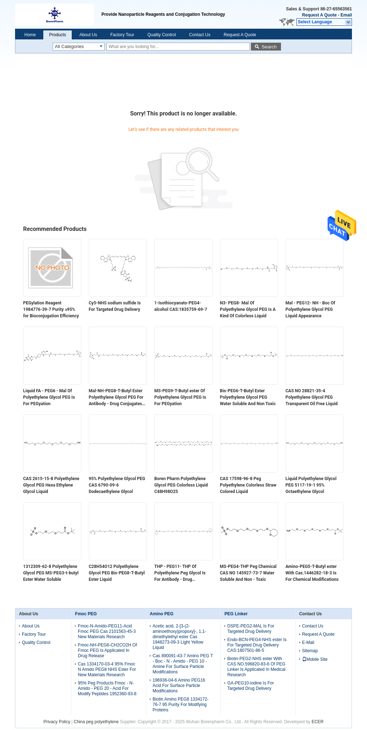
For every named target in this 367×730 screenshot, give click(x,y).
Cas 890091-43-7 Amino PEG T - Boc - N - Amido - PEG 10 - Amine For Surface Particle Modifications (183, 663)
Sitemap (310, 650)
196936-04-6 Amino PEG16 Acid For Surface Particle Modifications (179, 685)
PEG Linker (236, 613)
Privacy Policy (56, 721)
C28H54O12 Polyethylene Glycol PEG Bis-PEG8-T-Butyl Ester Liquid (117, 573)
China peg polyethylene (96, 721)
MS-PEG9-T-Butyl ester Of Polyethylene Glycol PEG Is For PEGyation (180, 397)
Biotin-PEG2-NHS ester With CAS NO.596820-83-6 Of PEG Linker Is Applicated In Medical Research (256, 666)
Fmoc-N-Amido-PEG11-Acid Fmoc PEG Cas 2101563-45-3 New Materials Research (106, 631)
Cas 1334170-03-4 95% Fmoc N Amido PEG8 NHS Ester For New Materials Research (107, 669)
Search (269, 46)
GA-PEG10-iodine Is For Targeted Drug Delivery (250, 686)
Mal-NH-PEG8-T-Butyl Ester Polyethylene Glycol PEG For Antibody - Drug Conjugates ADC (116, 397)
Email (346, 15)
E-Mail (308, 642)
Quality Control (161, 34)
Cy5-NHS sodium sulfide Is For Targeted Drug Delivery (115, 306)
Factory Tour (122, 34)
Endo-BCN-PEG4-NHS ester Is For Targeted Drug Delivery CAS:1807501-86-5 (256, 645)
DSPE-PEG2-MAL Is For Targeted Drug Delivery (250, 629)
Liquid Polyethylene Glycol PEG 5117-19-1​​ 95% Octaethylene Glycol (311, 485)
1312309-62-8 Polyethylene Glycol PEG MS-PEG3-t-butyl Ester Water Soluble (51, 573)
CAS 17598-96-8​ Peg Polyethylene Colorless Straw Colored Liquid (248, 485)
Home (30, 34)
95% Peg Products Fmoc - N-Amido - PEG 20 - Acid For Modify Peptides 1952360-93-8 (107, 688)
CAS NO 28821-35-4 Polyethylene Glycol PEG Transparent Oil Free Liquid (312, 397)
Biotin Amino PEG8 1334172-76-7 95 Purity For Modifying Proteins (181, 704)
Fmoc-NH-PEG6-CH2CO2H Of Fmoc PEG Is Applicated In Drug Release (107, 650)
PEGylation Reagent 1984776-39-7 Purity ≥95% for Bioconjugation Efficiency (51, 309)
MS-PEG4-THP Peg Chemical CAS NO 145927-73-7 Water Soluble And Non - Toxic (248, 573)
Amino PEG (161, 613)
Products (57, 34)
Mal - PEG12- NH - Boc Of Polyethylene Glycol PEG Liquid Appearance (310, 309)
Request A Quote (319, 15)
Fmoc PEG (86, 613)
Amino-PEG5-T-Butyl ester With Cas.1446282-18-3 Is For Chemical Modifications (312, 573)
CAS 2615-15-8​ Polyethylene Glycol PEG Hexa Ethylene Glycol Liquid (51, 485)
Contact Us (199, 34)
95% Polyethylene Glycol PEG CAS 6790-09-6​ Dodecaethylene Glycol (117, 485)
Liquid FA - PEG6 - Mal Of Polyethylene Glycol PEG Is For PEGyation (49, 397)
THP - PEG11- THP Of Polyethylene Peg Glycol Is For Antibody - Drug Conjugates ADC (180, 573)
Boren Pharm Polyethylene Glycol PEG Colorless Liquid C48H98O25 (181, 485)
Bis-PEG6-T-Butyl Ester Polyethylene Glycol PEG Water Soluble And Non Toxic (248, 397)
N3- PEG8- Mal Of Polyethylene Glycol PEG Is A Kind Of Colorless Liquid (248, 309)
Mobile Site (315, 659)
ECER (317, 721)
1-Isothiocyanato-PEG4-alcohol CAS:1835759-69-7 (180, 306)
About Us (88, 34)
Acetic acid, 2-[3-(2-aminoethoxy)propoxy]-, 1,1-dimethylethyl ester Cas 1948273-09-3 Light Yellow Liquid (179, 637)
